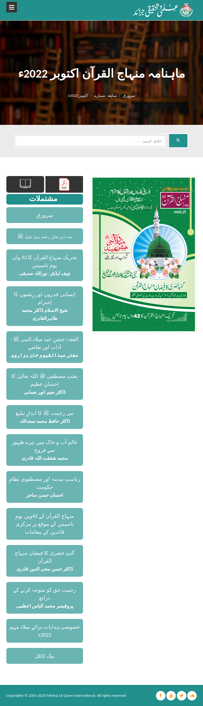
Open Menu (11, 7)
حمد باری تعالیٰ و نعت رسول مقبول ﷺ (44, 236)
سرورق (129, 95)
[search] (90, 141)
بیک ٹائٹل (44, 656)
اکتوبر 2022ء (78, 95)
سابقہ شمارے (105, 95)
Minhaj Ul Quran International (71, 695)
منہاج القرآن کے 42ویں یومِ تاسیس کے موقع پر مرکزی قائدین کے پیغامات (44, 524)
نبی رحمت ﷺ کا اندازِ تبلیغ (45, 413)
